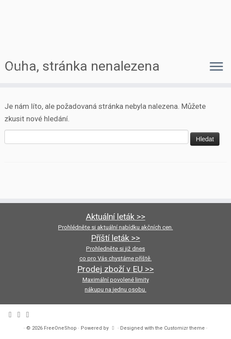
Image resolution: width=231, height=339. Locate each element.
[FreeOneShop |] (115, 26)
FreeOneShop (60, 328)
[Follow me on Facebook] (14, 68)
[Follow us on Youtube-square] (31, 68)
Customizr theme (184, 328)
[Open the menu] (216, 67)
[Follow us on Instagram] (23, 68)
